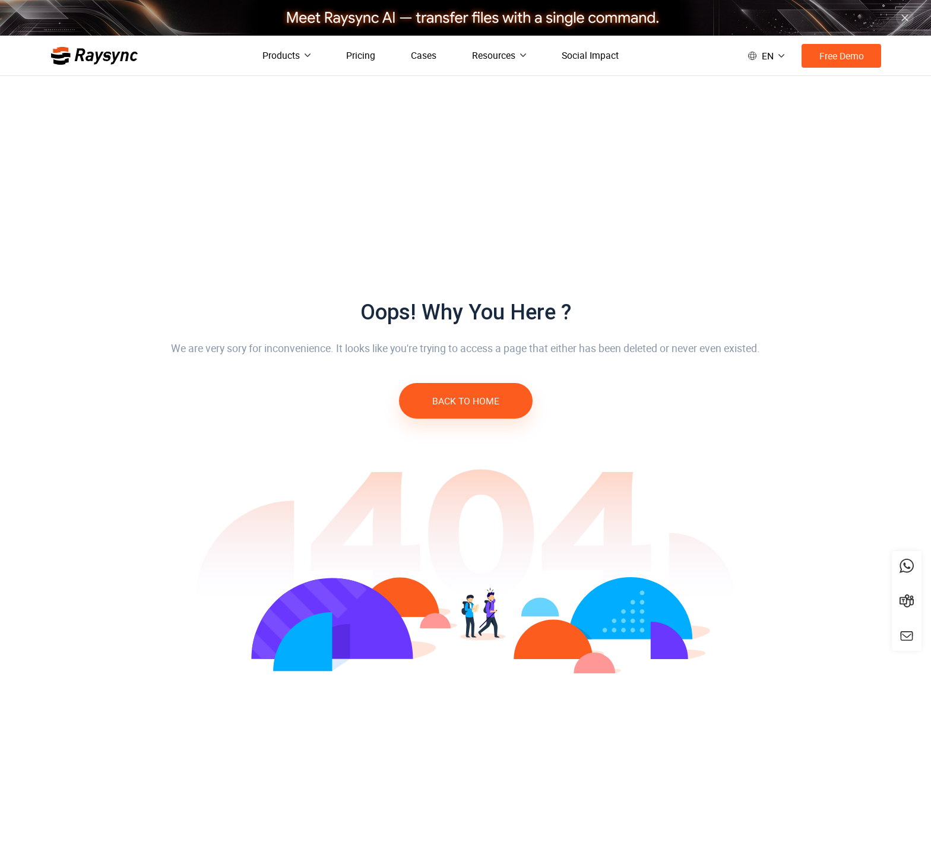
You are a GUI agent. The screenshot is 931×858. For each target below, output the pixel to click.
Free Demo (841, 55)
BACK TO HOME (465, 400)
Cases (423, 55)
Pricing (360, 55)
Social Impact (590, 55)
